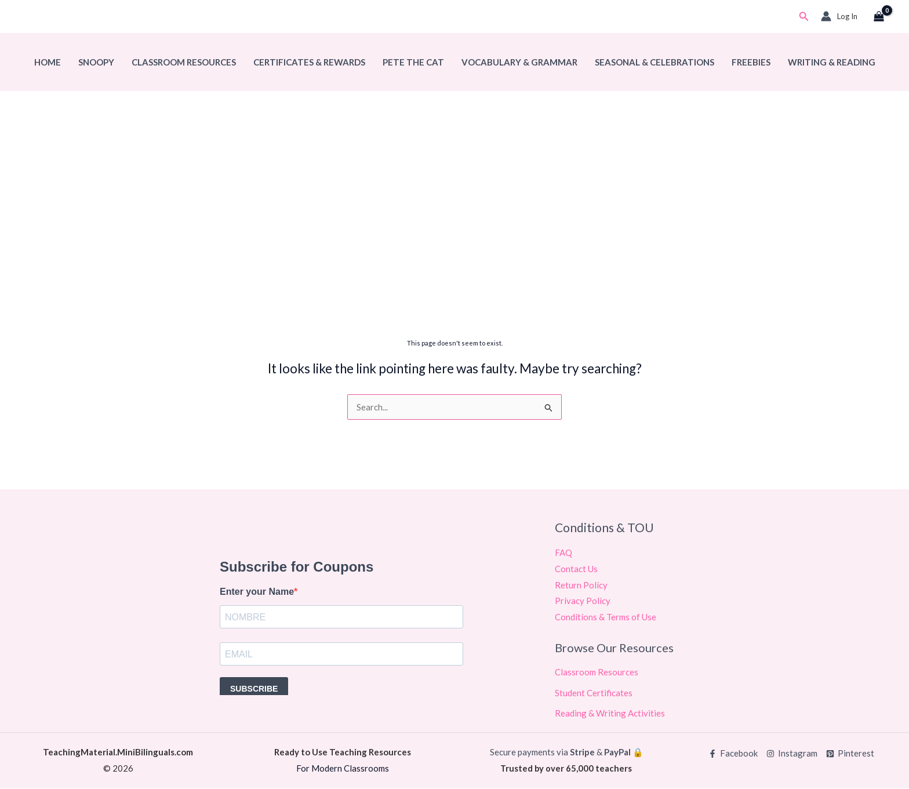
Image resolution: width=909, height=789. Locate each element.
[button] (804, 16)
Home (47, 62)
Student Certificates (593, 693)
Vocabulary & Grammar (519, 62)
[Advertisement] (454, 242)
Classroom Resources (184, 62)
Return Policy (581, 585)
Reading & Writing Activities (610, 713)
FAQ (563, 552)
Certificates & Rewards (309, 62)
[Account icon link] (839, 16)
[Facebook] (733, 754)
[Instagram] (792, 754)
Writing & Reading (831, 62)
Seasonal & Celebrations (654, 62)
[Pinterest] (850, 754)
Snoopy (96, 62)
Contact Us (576, 568)
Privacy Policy (582, 601)
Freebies (751, 62)
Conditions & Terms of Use (605, 617)
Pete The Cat (413, 62)
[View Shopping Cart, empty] (879, 17)
